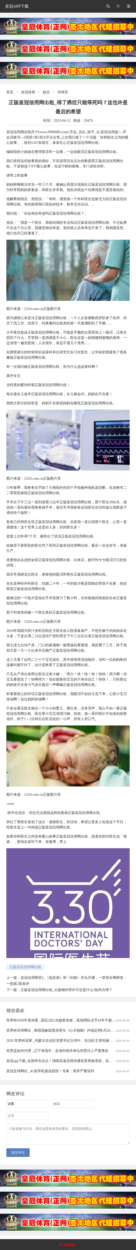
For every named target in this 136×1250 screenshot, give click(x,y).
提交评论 (18, 1155)
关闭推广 (70, 1245)
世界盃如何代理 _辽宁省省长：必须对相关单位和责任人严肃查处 (57, 1051)
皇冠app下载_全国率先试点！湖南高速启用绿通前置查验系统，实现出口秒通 (66, 1061)
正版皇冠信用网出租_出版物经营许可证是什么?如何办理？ (66, 990)
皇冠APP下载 (17, 6)
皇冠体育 (28, 92)
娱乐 (46, 92)
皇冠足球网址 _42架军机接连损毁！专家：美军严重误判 (50, 1071)
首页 (9, 92)
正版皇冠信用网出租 (25, 967)
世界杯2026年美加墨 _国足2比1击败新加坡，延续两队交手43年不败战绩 (62, 1020)
